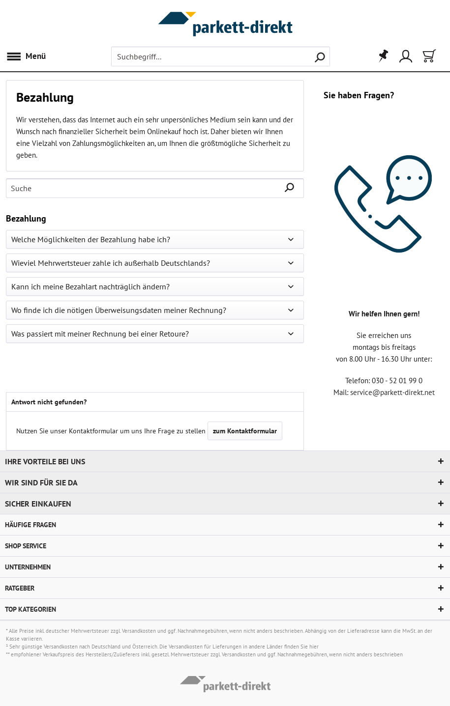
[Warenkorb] (428, 56)
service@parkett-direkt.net (392, 392)
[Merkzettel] (380, 56)
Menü (26, 55)
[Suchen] (319, 56)
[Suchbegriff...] (220, 56)
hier (314, 646)
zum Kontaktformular (245, 430)
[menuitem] (28, 56)
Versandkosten (139, 630)
